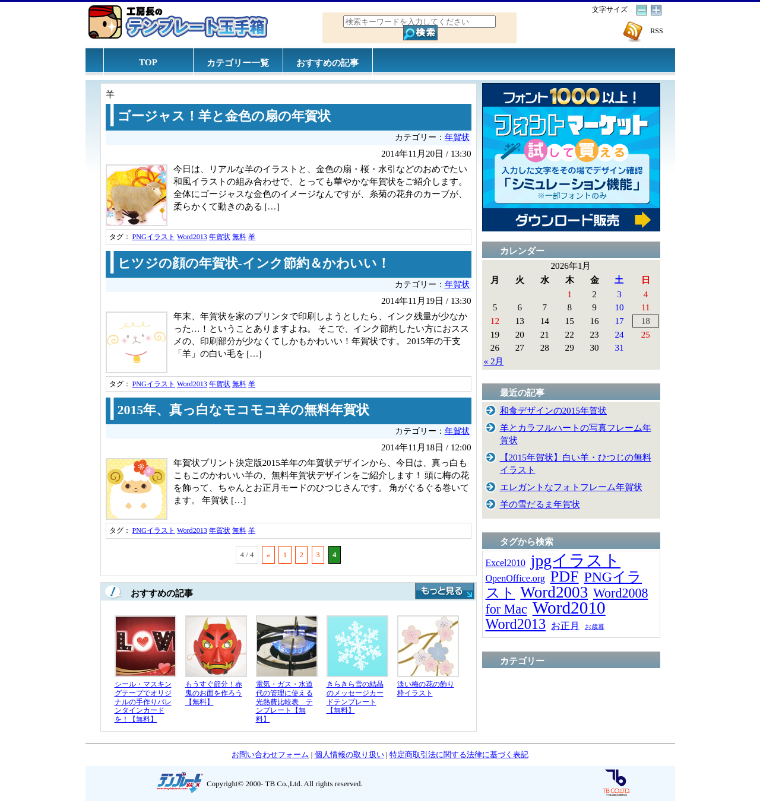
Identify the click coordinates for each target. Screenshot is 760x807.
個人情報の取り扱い (349, 754)
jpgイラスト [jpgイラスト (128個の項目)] (575, 560)
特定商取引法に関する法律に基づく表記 (459, 754)
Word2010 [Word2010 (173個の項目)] (569, 607)
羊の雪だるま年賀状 (540, 504)
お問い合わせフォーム (270, 754)
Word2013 (192, 237)
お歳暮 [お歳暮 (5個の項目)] (594, 627)
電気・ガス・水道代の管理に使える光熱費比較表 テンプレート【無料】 (284, 701)
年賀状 (457, 137)
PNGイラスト (153, 237)
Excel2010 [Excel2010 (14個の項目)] (505, 563)
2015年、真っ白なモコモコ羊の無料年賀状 (244, 410)
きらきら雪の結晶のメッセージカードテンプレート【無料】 (355, 697)
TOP (148, 62)
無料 (239, 237)
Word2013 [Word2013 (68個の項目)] (516, 624)
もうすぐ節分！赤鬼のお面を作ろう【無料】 (213, 693)
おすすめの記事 (327, 63)
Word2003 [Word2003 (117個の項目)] (554, 592)
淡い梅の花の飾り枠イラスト (425, 688)
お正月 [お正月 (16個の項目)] (565, 625)
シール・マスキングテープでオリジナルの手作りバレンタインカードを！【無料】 (143, 701)
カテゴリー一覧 (238, 63)
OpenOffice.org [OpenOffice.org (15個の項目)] (515, 578)
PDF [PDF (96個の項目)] (564, 576)
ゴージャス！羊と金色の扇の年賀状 (224, 116)
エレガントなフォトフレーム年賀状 (571, 487)
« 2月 (494, 361)
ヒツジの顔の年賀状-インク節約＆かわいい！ (254, 263)
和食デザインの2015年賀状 (553, 410)
